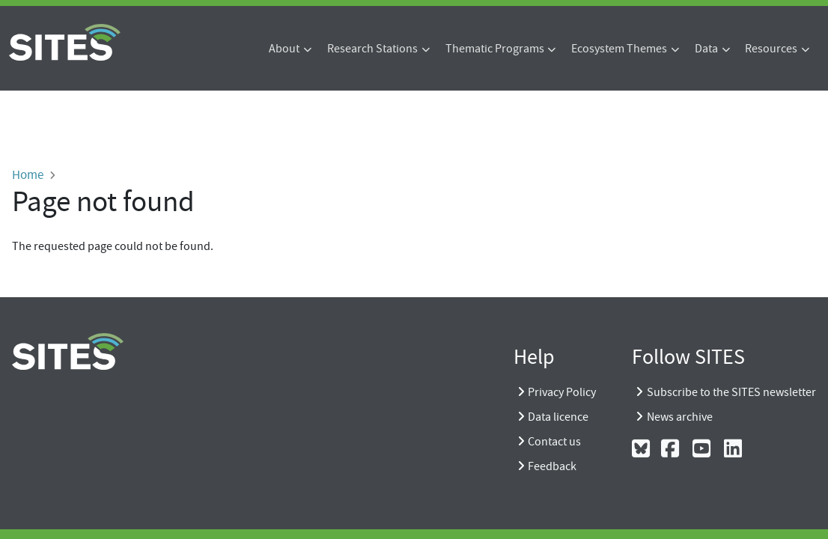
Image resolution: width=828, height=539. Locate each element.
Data (706, 48)
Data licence (558, 416)
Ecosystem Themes (619, 48)
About (284, 48)
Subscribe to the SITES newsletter (731, 392)
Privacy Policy (562, 392)
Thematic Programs (494, 48)
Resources (771, 48)
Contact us (554, 441)
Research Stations (372, 48)
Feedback (552, 466)
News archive (680, 416)
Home (27, 174)
